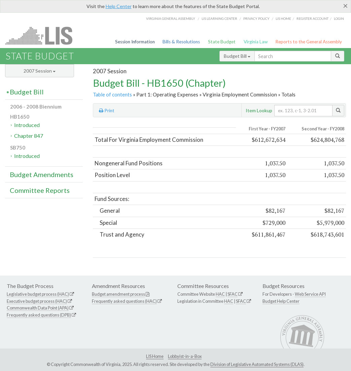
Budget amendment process (118, 294)
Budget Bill (237, 56)
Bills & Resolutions (181, 41)
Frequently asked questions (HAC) (124, 301)
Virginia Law (256, 41)
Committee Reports (40, 190)
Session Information (135, 41)
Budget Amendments (41, 174)
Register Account (312, 18)
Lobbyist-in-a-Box (185, 356)
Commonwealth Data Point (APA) (38, 308)
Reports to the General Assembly (308, 41)
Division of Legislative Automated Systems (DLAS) (257, 364)
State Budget (222, 41)
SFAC (232, 294)
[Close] (345, 5)
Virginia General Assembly (170, 18)
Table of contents (112, 94)
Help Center (119, 6)
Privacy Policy (256, 18)
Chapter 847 (28, 135)
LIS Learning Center (219, 18)
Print (106, 110)
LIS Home (155, 356)
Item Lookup (259, 110)
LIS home (283, 18)
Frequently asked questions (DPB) (39, 315)
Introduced (27, 125)
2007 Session (40, 71)
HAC (220, 294)
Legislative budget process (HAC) (38, 294)
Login (339, 18)
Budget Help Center (281, 301)
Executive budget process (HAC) (37, 301)
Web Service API (310, 294)
